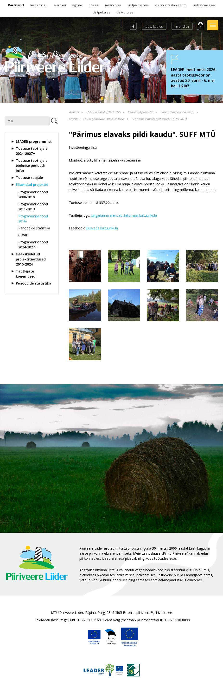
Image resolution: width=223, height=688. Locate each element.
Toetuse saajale (29, 177)
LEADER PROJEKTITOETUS (103, 112)
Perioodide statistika (34, 228)
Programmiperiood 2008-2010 (33, 194)
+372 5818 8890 (177, 620)
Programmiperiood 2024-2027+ (33, 244)
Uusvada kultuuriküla (102, 228)
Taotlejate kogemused (25, 274)
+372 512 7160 (89, 620)
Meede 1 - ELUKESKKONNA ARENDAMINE (97, 119)
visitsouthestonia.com (170, 5)
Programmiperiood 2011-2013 (33, 206)
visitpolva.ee (101, 12)
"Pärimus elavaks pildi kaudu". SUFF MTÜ (159, 119)
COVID (23, 235)
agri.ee (77, 5)
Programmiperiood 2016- (33, 218)
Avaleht (74, 112)
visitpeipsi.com (138, 5)
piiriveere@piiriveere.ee (154, 612)
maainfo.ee (113, 5)
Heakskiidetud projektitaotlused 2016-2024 (31, 259)
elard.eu (60, 5)
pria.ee (94, 5)
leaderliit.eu (38, 5)
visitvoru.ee (125, 12)
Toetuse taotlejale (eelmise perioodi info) (31, 165)
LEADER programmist (34, 141)
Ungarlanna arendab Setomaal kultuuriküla (124, 215)
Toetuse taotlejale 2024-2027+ (31, 151)
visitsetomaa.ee (204, 5)
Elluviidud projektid (32, 184)
